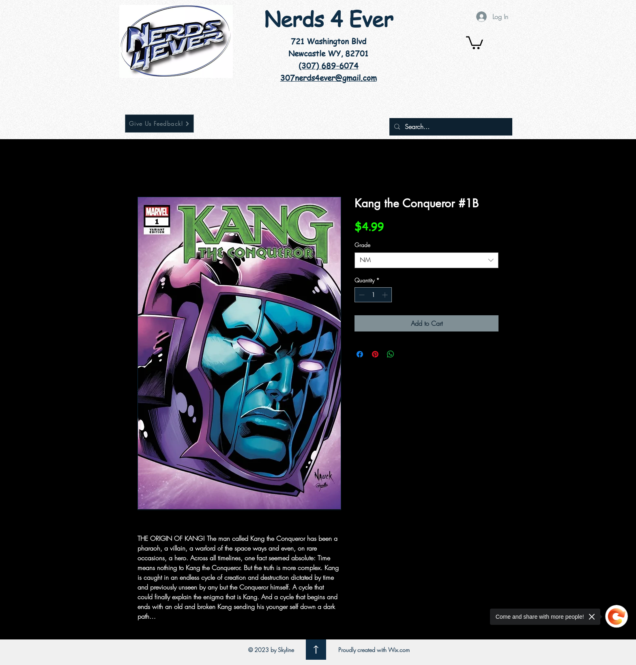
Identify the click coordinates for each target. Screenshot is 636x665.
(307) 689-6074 (329, 65)
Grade (362, 245)
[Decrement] (361, 295)
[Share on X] (406, 354)
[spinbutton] (373, 295)
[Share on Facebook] (360, 354)
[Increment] (385, 295)
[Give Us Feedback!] (159, 123)
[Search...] (450, 127)
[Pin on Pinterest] (375, 354)
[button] (474, 42)
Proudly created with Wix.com (374, 650)
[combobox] (426, 260)
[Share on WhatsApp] (390, 354)
